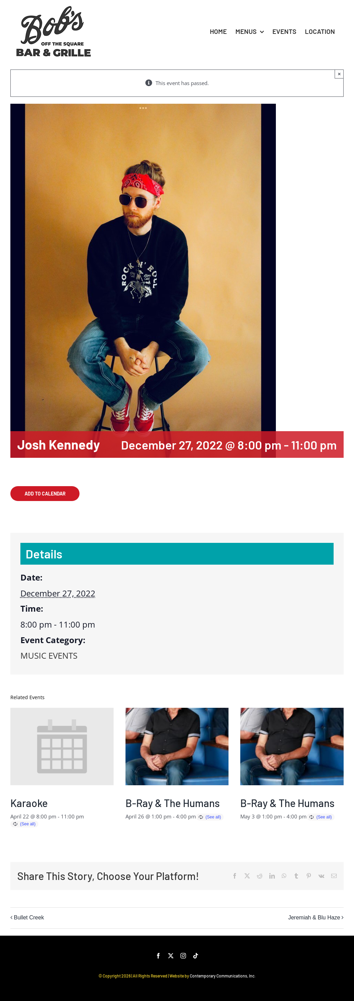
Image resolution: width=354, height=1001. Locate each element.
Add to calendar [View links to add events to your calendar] (45, 494)
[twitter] (171, 955)
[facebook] (158, 955)
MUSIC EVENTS (48, 655)
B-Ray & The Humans (172, 803)
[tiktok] (195, 955)
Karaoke (29, 803)
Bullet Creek (29, 917)
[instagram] (183, 955)
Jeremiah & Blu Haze (314, 917)
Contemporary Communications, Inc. (222, 975)
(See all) (28, 824)
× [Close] (339, 74)
